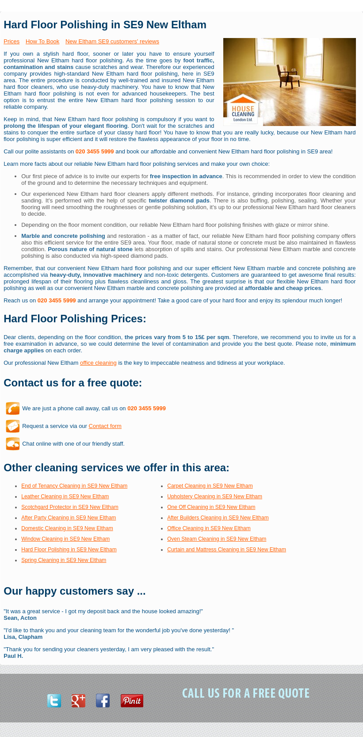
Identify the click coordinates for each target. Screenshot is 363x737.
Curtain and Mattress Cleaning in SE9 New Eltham (226, 549)
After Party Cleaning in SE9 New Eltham (68, 518)
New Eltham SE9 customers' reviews (112, 41)
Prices (11, 41)
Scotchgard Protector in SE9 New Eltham (69, 507)
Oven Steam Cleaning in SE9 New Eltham (216, 539)
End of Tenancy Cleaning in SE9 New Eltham (74, 486)
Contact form (105, 426)
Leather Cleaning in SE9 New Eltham (65, 496)
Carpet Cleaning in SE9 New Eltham (209, 486)
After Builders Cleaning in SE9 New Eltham (217, 518)
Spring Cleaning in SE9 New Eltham (63, 560)
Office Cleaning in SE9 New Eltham (209, 528)
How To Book (42, 41)
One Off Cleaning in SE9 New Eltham (211, 507)
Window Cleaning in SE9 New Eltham (65, 539)
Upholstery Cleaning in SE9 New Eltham (214, 496)
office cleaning (98, 362)
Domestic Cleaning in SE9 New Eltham (67, 528)
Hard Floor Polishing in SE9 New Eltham (68, 549)
